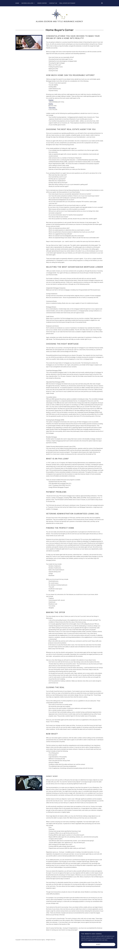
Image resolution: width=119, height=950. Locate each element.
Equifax (51, 109)
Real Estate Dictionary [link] (67, 3)
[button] (28, 3)
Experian (51, 106)
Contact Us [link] (53, 3)
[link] (59, 17)
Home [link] (17, 3)
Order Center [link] (42, 3)
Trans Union (52, 113)
